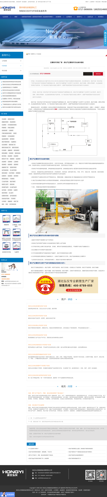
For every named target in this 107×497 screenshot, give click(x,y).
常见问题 (4, 70)
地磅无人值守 (5, 184)
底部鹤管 (16, 164)
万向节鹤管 (11, 173)
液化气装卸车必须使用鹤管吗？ (76, 455)
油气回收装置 (13, 195)
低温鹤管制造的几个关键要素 (10, 87)
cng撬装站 (13, 141)
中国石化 (63, 494)
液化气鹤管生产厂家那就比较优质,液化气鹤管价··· (81, 452)
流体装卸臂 (4, 130)
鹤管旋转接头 (5, 178)
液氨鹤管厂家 (5, 167)
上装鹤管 (92, 1)
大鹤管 (14, 133)
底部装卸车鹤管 (37, 16)
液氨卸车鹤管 (5, 122)
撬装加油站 (17, 153)
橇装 (3, 204)
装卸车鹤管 (4, 192)
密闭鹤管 (12, 139)
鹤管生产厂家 (5, 158)
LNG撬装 (4, 150)
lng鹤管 (15, 190)
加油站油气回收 (5, 198)
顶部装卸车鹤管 (26, 16)
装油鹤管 (10, 156)
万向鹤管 (4, 119)
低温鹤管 (10, 175)
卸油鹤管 (16, 156)
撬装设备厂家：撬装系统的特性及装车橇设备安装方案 (48, 421)
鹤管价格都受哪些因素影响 (9, 96)
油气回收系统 (5, 170)
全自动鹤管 (4, 144)
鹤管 (44, 1)
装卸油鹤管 (16, 150)
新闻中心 (79, 16)
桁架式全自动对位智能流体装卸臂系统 (16, 240)
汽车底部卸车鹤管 (12, 124)
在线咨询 (87, 74)
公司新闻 (4, 61)
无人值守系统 (13, 170)
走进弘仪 (90, 16)
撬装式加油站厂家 (6, 147)
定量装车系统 (5, 195)
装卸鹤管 (4, 164)
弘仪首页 (5, 16)
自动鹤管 (58, 16)
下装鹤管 (12, 178)
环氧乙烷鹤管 (11, 127)
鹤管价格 (12, 184)
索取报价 (98, 74)
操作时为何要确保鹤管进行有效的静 (11, 93)
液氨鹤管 (10, 201)
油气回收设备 (13, 204)
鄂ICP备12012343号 (71, 488)
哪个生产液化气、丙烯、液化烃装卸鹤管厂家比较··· (41, 455)
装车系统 (4, 156)
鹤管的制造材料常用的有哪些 (10, 101)
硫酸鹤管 (10, 150)
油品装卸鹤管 (5, 139)
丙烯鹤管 (4, 136)
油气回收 (4, 190)
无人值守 (11, 192)
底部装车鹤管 (11, 119)
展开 (105, 38)
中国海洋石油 (51, 494)
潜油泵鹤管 (12, 122)
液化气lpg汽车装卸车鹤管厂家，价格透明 (39, 458)
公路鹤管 (11, 130)
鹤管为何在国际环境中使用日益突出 (11, 107)
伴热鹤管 (11, 153)
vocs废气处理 (13, 187)
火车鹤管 (4, 201)
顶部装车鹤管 (13, 167)
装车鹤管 (16, 175)
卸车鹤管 (10, 190)
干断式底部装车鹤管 (7, 133)
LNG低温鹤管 (11, 136)
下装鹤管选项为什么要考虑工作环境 (11, 104)
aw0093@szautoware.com (12, 281)
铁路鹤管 (10, 164)
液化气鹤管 (12, 181)
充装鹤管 (10, 161)
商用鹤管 (18, 173)
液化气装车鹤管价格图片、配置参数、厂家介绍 (40, 452)
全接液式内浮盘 (6, 252)
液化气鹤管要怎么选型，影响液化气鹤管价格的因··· (81, 448)
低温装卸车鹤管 (47, 16)
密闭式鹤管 (4, 173)
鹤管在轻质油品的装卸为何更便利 (11, 90)
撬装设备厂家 (12, 144)
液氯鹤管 (12, 158)
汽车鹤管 (13, 198)
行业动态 (4, 65)
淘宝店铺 (98, 1)
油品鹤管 (18, 158)
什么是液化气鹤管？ (34, 448)
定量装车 (4, 175)
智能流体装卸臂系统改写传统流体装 (11, 81)
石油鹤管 (4, 124)
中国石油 (58, 494)
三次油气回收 (5, 181)
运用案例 (69, 16)
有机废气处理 (5, 187)
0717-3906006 (45, 74)
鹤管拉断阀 (4, 153)
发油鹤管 (4, 161)
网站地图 (104, 1)
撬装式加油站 (15, 147)
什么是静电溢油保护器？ (40, 418)
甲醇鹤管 (4, 127)
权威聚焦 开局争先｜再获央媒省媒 (11, 98)
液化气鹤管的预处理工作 (75, 458)
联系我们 (101, 16)
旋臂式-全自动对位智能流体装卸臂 (6, 240)
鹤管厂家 (16, 201)
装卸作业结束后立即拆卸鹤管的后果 (11, 84)
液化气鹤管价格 (5, 141)
